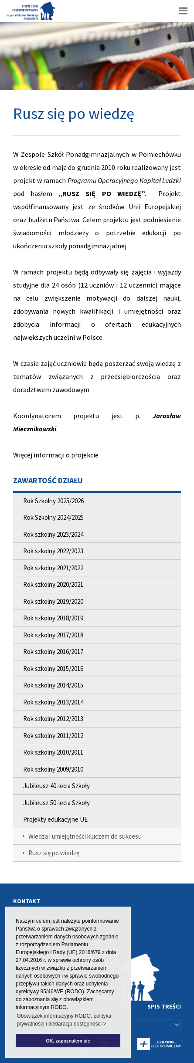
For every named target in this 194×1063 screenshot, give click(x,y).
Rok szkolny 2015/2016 (53, 668)
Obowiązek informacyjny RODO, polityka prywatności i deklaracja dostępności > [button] (64, 1020)
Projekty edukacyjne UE (55, 819)
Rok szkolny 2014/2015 (53, 685)
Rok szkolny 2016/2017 (53, 651)
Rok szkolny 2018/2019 (53, 618)
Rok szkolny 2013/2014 (53, 702)
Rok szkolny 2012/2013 (53, 718)
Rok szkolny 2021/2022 (53, 568)
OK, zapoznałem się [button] (68, 1040)
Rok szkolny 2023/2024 (53, 534)
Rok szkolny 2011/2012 (53, 735)
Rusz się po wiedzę (53, 853)
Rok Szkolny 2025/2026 (53, 501)
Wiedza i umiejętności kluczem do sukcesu (85, 836)
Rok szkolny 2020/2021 (53, 584)
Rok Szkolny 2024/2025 (53, 517)
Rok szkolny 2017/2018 (53, 635)
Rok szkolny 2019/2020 (53, 601)
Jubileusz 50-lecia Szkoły (56, 803)
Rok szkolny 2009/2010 (53, 769)
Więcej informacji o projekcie (56, 454)
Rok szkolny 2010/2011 (53, 752)
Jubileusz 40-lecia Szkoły (56, 786)
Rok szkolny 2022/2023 (53, 551)
